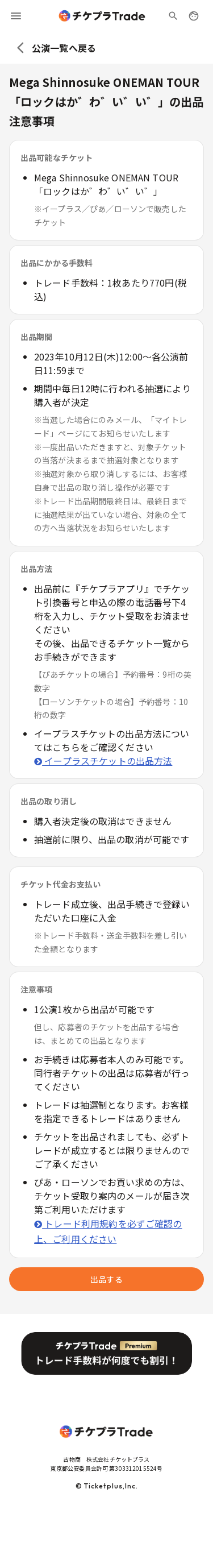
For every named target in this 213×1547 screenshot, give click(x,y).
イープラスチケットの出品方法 (103, 761)
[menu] (16, 16)
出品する (106, 1279)
